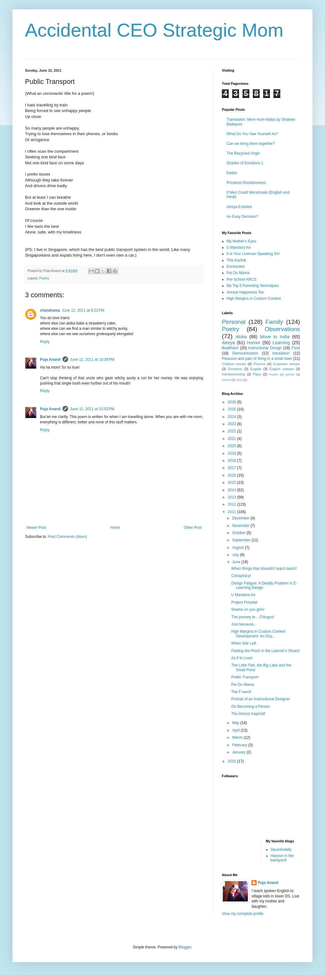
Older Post (193, 527)
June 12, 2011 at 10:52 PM (92, 409)
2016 (232, 475)
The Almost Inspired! (248, 714)
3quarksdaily (281, 849)
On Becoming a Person (250, 706)
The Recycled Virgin (243, 153)
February (240, 745)
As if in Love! (242, 658)
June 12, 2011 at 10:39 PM (92, 359)
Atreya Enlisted (239, 207)
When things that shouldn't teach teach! (264, 568)
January (239, 752)
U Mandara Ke (239, 247)
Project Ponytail (244, 602)
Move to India (275, 336)
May (236, 723)
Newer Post (36, 527)
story (239, 379)
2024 (232, 417)
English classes (281, 369)
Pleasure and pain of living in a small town (257, 358)
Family (274, 322)
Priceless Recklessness (246, 183)
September (242, 540)
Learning (281, 342)
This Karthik (236, 260)
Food (296, 348)
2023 (232, 424)
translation (280, 353)
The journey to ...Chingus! (252, 617)
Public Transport (244, 677)
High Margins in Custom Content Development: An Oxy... (258, 633)
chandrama (50, 310)
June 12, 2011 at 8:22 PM (83, 310)
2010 (232, 761)
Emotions (235, 369)
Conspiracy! (241, 576)
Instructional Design (265, 348)
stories (226, 379)
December (241, 518)
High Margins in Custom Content (254, 298)
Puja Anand (50, 359)
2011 (232, 512)
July (236, 555)
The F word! (241, 692)
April (236, 730)
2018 (232, 460)
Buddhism (230, 348)
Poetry (44, 278)
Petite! (232, 173)
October (239, 533)
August (238, 547)
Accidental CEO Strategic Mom (154, 30)
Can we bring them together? (251, 143)
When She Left (243, 643)
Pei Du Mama (238, 273)
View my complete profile (242, 913)
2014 (232, 490)
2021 (232, 438)
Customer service (286, 364)
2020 (232, 446)
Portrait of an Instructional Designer (260, 699)
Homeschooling (233, 374)
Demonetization (245, 353)
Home (115, 527)
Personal (234, 322)
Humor (253, 342)
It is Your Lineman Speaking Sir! (253, 254)
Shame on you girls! (247, 609)
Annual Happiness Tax (245, 292)
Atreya (228, 342)
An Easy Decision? (242, 216)
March (238, 737)
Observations (282, 329)
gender (290, 374)
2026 (232, 402)
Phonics (259, 364)
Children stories (234, 364)
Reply (45, 341)
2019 (232, 453)
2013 (232, 497)
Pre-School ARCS (241, 279)
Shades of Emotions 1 (245, 163)
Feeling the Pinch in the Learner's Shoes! (265, 651)
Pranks (273, 374)
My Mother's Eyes (241, 241)
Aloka (241, 336)
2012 (232, 504)
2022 (232, 431)
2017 (232, 468)
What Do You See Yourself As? (252, 134)
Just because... (244, 624)
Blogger (184, 947)
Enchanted (235, 266)
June (236, 562)
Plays (257, 374)
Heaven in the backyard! (282, 858)
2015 (232, 482)
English (255, 369)
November (241, 525)
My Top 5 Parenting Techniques (253, 285)
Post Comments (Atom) (67, 536)
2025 (232, 409)
